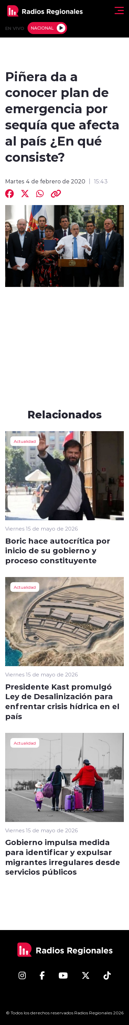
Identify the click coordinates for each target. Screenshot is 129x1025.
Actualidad (25, 441)
